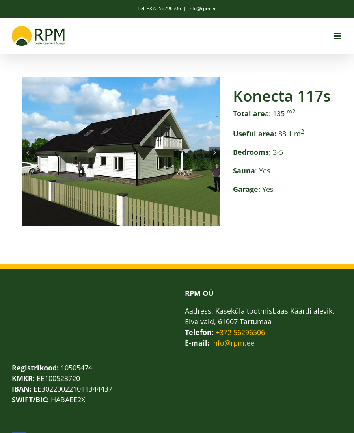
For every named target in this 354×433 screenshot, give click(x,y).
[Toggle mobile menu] (338, 36)
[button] (28, 152)
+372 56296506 (240, 332)
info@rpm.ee (202, 8)
